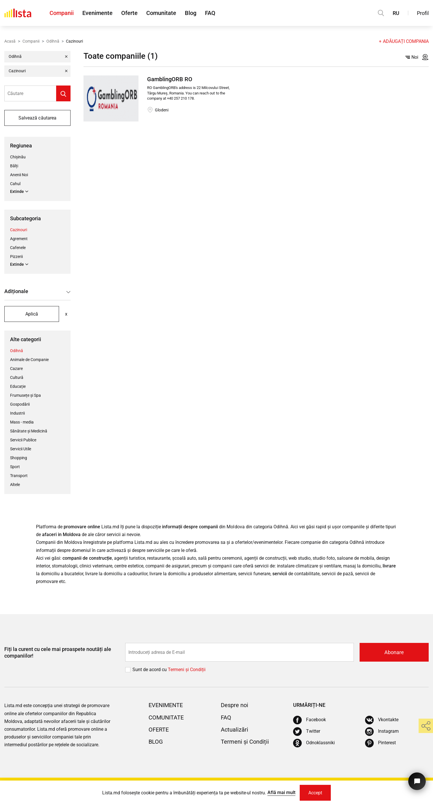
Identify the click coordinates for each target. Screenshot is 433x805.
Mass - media (22, 422)
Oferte (129, 13)
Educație (18, 386)
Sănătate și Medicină (28, 431)
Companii (62, 13)
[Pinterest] (380, 743)
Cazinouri (18, 229)
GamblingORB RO (169, 79)
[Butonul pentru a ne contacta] (417, 781)
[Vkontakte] (381, 720)
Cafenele (18, 247)
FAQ (210, 13)
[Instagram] (382, 731)
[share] (426, 726)
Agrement (19, 238)
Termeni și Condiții (245, 741)
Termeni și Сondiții (187, 669)
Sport (15, 466)
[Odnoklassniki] (314, 743)
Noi (411, 57)
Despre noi (234, 705)
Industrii (17, 413)
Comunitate (161, 13)
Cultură (16, 377)
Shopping (18, 457)
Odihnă (52, 41)
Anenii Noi (19, 174)
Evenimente (97, 13)
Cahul (15, 183)
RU (396, 13)
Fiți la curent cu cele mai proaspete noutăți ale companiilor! (57, 652)
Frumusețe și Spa (25, 395)
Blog (190, 13)
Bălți (14, 166)
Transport (19, 475)
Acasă (10, 41)
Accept (315, 792)
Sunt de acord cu (150, 669)
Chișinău (18, 157)
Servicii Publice (23, 440)
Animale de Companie (29, 359)
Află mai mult (281, 792)
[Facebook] (309, 720)
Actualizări (234, 729)
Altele (15, 484)
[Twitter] (306, 731)
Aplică (31, 314)
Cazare (16, 368)
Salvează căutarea (37, 118)
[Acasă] (17, 13)
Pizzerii (16, 256)
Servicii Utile (20, 449)
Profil (423, 13)
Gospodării (20, 404)
